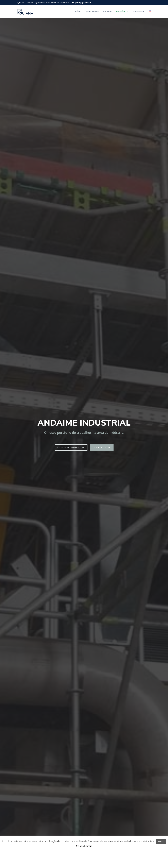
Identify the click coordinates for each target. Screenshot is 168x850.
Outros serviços (71, 447)
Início (78, 11)
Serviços (107, 11)
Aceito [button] (161, 841)
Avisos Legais (84, 846)
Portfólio (121, 11)
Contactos (138, 11)
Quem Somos (92, 11)
